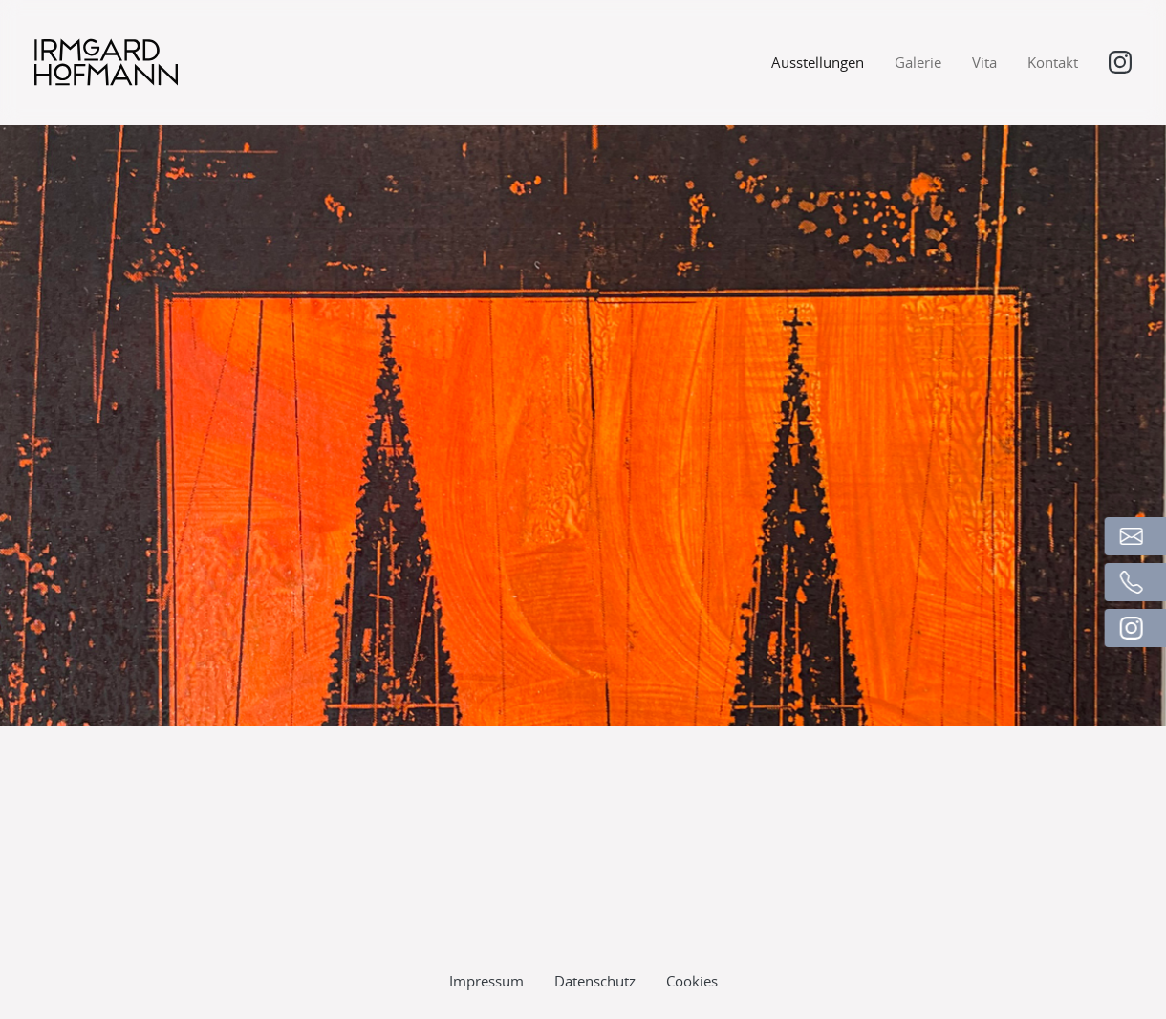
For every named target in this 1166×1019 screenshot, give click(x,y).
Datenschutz (595, 940)
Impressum (486, 940)
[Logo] (106, 62)
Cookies (692, 940)
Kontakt (1052, 62)
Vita (984, 62)
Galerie (918, 62)
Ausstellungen (817, 62)
